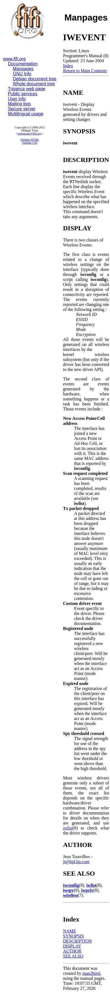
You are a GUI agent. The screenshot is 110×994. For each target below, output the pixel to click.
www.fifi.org (14, 58)
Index (68, 65)
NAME (69, 931)
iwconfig (71, 885)
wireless (70, 895)
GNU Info (22, 73)
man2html (91, 973)
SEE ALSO (73, 956)
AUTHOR (72, 951)
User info (17, 98)
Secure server (22, 108)
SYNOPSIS (73, 936)
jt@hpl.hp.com (76, 861)
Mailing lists (19, 103)
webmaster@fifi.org (29, 133)
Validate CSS (30, 142)
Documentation (23, 63)
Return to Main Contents (85, 70)
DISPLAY (72, 946)
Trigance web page (27, 88)
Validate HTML (29, 139)
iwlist (68, 828)
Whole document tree (34, 83)
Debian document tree (34, 78)
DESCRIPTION (77, 941)
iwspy (68, 890)
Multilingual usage (25, 113)
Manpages (23, 68)
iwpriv (87, 890)
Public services (23, 93)
